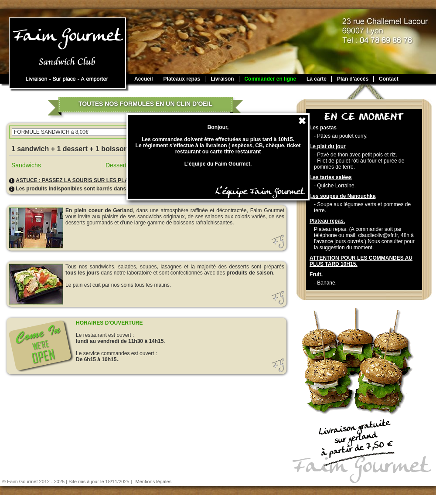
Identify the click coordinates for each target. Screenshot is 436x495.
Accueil (143, 79)
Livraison (222, 79)
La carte (317, 79)
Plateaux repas (182, 79)
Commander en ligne (270, 79)
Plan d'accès (352, 79)
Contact (389, 79)
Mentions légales (154, 481)
